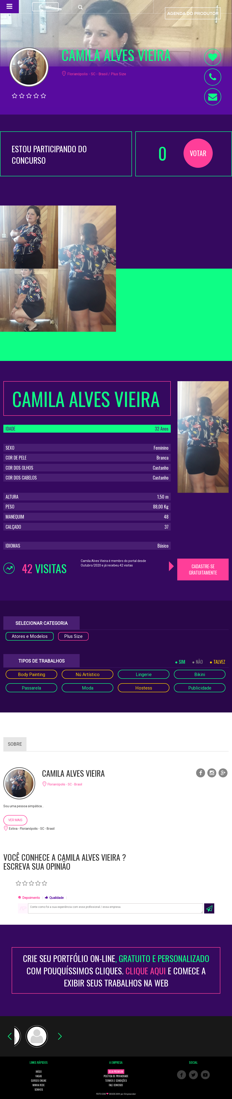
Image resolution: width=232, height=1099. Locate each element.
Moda (87, 688)
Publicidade (199, 688)
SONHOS (39, 1089)
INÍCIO (39, 1071)
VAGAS (38, 1076)
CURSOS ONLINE (38, 1080)
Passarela (31, 688)
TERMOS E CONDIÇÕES (116, 1080)
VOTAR (198, 153)
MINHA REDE (39, 1085)
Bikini (199, 674)
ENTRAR (45, 7)
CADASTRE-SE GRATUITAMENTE (203, 569)
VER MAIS (15, 820)
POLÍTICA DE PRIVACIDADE (116, 1076)
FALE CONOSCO (116, 1085)
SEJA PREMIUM (116, 1071)
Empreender (130, 1094)
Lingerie (144, 674)
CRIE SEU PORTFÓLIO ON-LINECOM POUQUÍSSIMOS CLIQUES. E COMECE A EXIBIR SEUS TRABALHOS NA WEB (116, 970)
